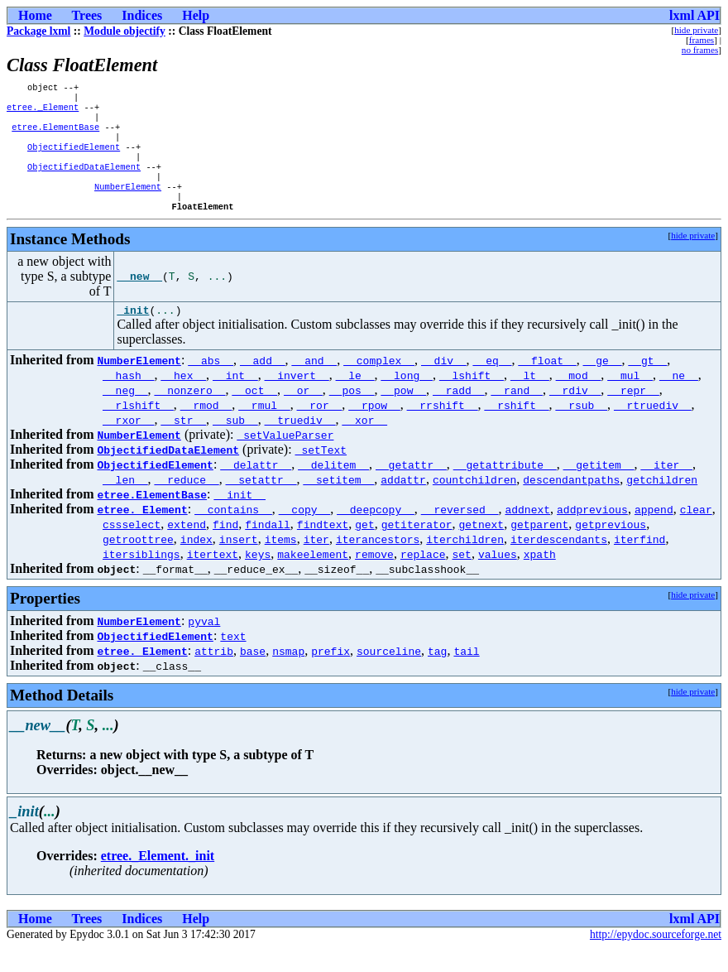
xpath (540, 577)
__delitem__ (333, 488)
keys (258, 577)
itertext (212, 577)
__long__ (406, 399)
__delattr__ (255, 488)
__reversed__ (460, 533)
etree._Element (43, 112)
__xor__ (364, 443)
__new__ (139, 298)
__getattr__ (411, 488)
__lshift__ (471, 399)
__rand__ (516, 414)
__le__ (355, 399)
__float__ (547, 384)
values (497, 577)
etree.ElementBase (55, 135)
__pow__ (403, 414)
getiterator (417, 548)
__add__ (262, 384)
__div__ (444, 384)
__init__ (240, 518)
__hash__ (128, 399)
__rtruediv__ (653, 428)
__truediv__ (300, 443)
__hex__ (183, 399)
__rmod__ (206, 428)
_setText (321, 473)
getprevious (610, 548)
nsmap (288, 674)
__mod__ (578, 399)
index (196, 563)
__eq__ (492, 384)
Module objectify (124, 31)
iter (316, 563)
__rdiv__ (575, 414)
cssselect (131, 548)
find (225, 548)
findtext (322, 548)
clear (696, 533)
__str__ (183, 443)
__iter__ (666, 488)
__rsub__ (580, 428)
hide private (696, 30)
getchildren (661, 503)
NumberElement (127, 204)
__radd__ (458, 414)
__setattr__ (261, 503)
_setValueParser (285, 458)
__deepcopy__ (375, 533)
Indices (142, 15)
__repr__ (633, 414)
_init (133, 333)
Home (35, 15)
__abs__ (210, 384)
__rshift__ (516, 428)
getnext (481, 548)
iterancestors (377, 563)
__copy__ (304, 533)
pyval (204, 645)
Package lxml (38, 31)
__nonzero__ (190, 414)
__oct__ (254, 414)
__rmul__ (264, 428)
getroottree (138, 563)
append (654, 533)
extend (186, 548)
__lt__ (529, 399)
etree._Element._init (157, 880)
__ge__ (602, 384)
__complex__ (378, 384)
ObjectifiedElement (73, 158)
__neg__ (125, 414)
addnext (527, 533)
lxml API (694, 15)
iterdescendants (558, 563)
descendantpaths (571, 503)
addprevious (592, 533)
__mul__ (630, 399)
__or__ (303, 414)
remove (374, 577)
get (364, 548)
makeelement (312, 577)
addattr (403, 503)
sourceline (389, 674)
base (253, 674)
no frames (700, 50)
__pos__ (352, 414)
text (233, 659)
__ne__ (678, 399)
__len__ (125, 503)
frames (701, 40)
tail (466, 674)
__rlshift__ (138, 428)
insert (238, 563)
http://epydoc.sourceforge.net (655, 958)
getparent (539, 548)
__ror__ (319, 428)
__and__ (315, 384)
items (281, 563)
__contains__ (233, 533)
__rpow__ (374, 428)
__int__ (235, 399)
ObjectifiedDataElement (84, 181)
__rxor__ (128, 443)
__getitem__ (599, 488)
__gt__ (647, 384)
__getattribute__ (505, 488)
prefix (330, 674)
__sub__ (235, 443)
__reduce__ (187, 503)
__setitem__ (338, 503)
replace (423, 577)
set (461, 577)
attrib (213, 674)
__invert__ (297, 399)
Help (195, 15)
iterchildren (465, 563)
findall (267, 548)
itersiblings (141, 577)
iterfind (639, 563)
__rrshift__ (442, 428)
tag (437, 674)
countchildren (474, 503)
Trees (87, 15)
